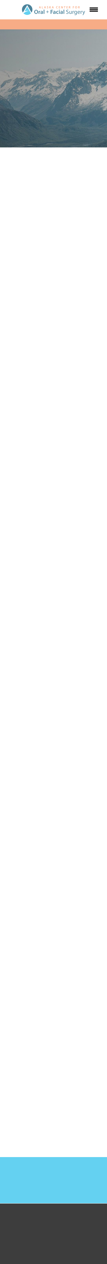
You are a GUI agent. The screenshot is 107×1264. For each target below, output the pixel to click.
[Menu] (94, 10)
